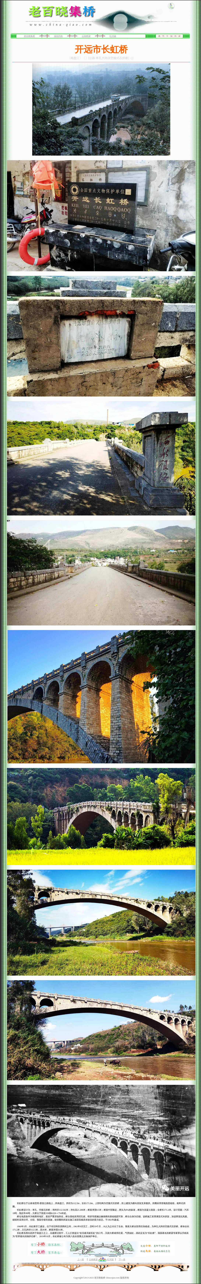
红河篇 (113, 36)
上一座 (80, 1259)
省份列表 (58, 36)
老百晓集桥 (29, 36)
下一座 (122, 1259)
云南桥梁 (86, 36)
